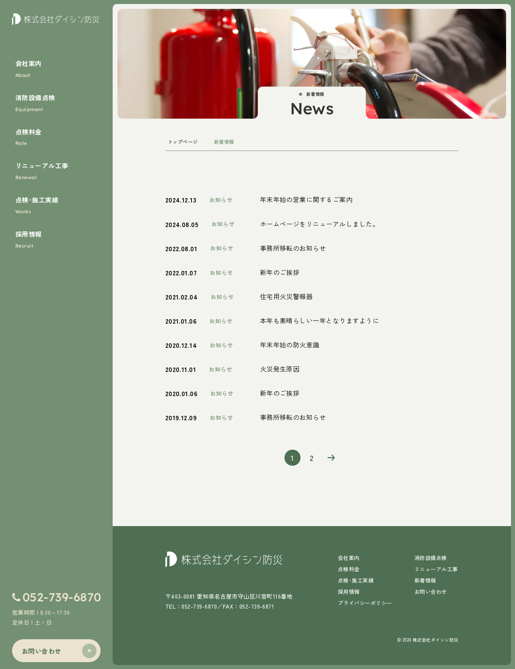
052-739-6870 (62, 597)
